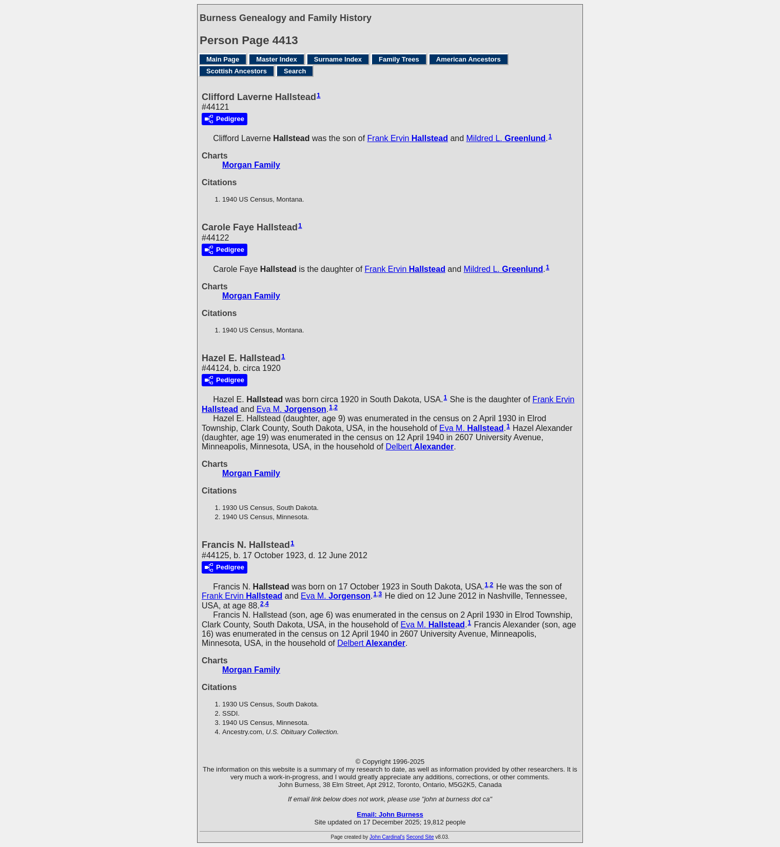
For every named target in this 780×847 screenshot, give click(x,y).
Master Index (276, 59)
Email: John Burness (390, 814)
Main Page (222, 59)
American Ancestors (468, 59)
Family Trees (399, 59)
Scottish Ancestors (236, 71)
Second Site (420, 837)
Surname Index (338, 59)
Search (295, 71)
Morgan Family (251, 165)
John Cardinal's (387, 837)
